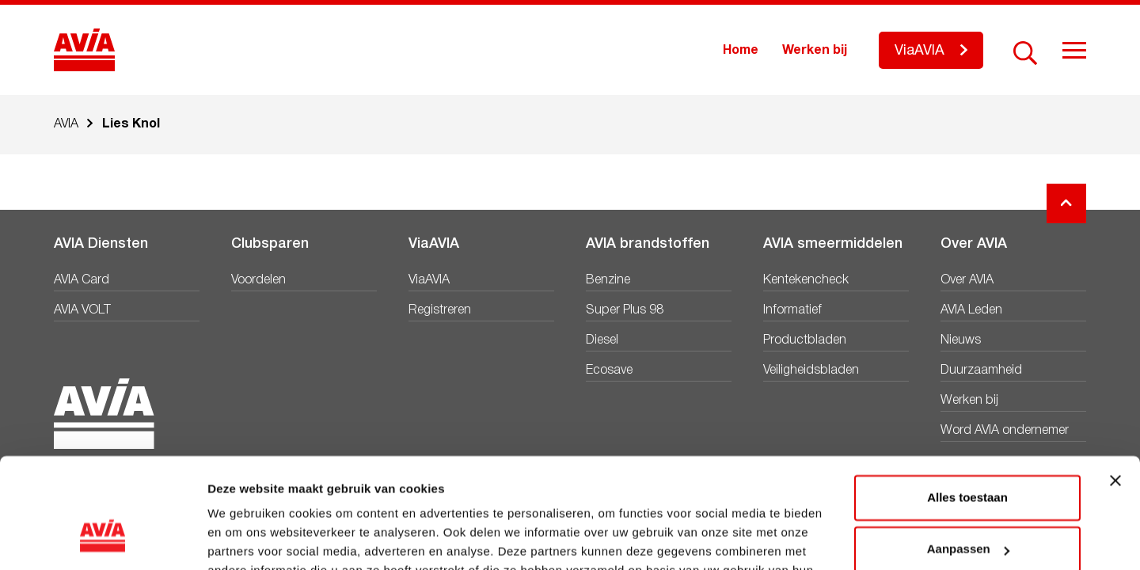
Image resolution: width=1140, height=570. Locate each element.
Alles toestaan (967, 403)
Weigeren (967, 507)
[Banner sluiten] (1115, 386)
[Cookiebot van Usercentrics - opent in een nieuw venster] (102, 539)
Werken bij (814, 50)
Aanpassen (968, 455)
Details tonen (245, 538)
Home (740, 50)
